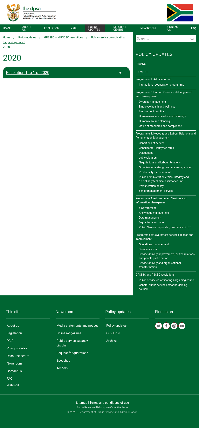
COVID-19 (142, 72)
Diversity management (152, 101)
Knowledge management (154, 212)
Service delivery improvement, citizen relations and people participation (167, 256)
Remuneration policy (151, 186)
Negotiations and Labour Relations (160, 162)
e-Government (147, 207)
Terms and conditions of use (109, 403)
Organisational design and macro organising (165, 167)
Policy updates (94, 28)
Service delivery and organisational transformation (160, 265)
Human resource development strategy (162, 116)
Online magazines (69, 333)
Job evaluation (148, 157)
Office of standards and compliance (160, 126)
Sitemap (81, 403)
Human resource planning (154, 121)
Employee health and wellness (157, 106)
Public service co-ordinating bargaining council (167, 280)
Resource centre (120, 28)
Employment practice (152, 111)
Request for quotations (72, 353)
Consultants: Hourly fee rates (156, 147)
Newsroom (148, 28)
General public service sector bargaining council (163, 287)
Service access (148, 249)
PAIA (74, 28)
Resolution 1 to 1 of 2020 (27, 72)
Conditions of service (151, 143)
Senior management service (156, 190)
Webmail (13, 385)
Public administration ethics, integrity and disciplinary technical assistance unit (164, 179)
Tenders (62, 368)
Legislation (51, 28)
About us (26, 28)
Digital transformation (152, 222)
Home (7, 28)
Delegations (146, 152)
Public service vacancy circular (72, 343)
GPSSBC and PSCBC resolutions (63, 37)
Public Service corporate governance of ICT (165, 227)
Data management (150, 217)
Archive (141, 63)
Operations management (154, 244)
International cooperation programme (161, 84)
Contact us (173, 28)
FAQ (193, 28)
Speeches (63, 360)
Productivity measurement (155, 172)
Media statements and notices (78, 325)
